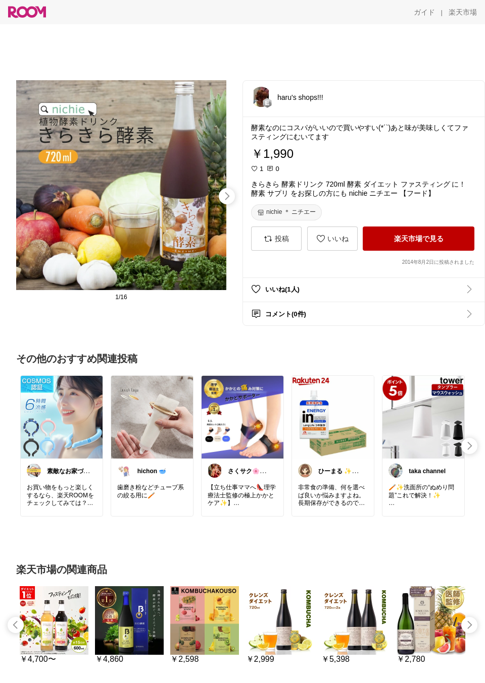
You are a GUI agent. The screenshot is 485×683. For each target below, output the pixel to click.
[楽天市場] (463, 12)
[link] (62, 417)
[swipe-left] (16, 625)
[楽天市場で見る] (418, 238)
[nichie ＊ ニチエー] (286, 212)
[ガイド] (424, 12)
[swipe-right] (227, 196)
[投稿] (276, 238)
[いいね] (332, 238)
